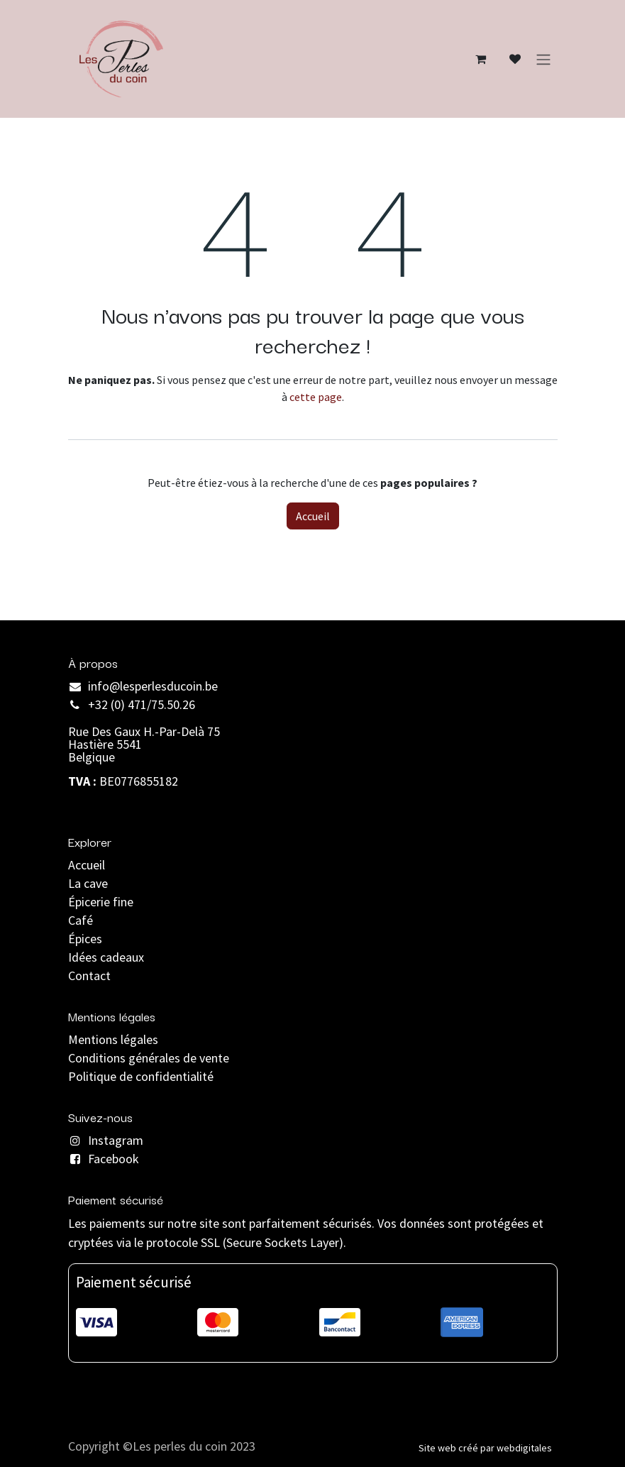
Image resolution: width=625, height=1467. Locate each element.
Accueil (313, 516)
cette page (315, 397)
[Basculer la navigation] (543, 59)
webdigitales (524, 1447)
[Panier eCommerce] (481, 59)
